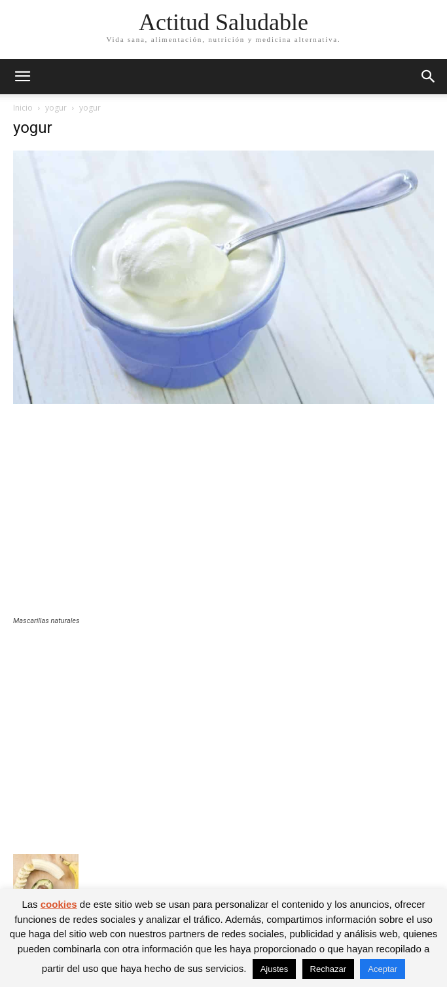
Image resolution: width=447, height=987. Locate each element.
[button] (22, 76)
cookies (59, 904)
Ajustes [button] (274, 969)
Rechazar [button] (328, 969)
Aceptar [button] (382, 969)
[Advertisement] (223, 518)
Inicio (23, 107)
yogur (56, 107)
